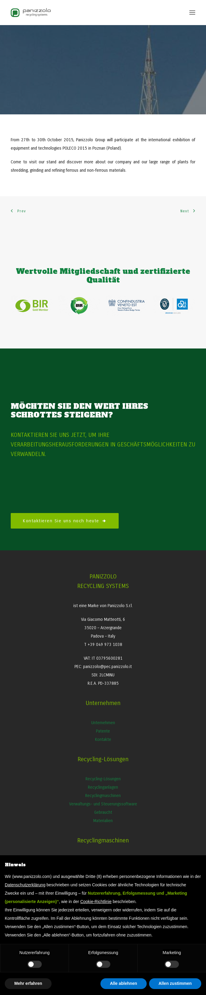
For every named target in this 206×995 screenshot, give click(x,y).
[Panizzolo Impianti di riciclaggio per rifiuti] (31, 12)
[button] (192, 12)
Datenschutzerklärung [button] (25, 884)
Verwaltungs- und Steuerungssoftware (103, 804)
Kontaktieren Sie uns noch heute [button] (65, 520)
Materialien (103, 820)
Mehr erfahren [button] (28, 983)
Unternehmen (103, 722)
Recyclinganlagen (103, 787)
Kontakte (103, 739)
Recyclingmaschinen (103, 795)
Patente (103, 731)
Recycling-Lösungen (103, 778)
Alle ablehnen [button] (123, 983)
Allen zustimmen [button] (175, 983)
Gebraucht (103, 812)
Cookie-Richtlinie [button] (95, 901)
